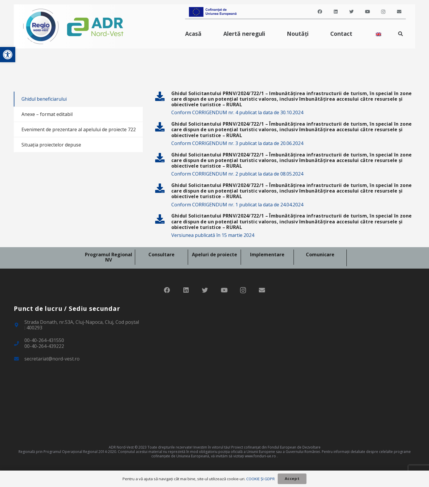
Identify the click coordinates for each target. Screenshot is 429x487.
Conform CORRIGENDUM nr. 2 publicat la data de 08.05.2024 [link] (237, 174)
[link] (7, 54)
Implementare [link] (267, 254)
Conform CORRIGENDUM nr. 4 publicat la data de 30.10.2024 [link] (237, 112)
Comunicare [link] (320, 254)
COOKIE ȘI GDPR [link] (260, 478)
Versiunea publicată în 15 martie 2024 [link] (212, 235)
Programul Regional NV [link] (108, 257)
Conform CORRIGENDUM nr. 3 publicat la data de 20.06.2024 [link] (237, 143)
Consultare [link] (161, 254)
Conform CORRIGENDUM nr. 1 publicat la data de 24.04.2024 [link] (237, 204)
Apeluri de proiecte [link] (214, 254)
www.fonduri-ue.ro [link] (260, 456)
